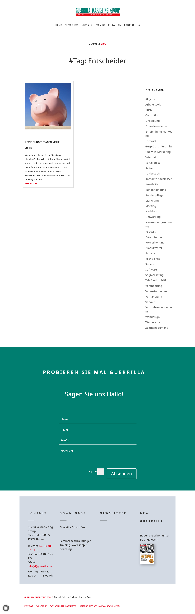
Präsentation (153, 237)
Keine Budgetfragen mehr (42, 142)
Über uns (87, 25)
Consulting (152, 115)
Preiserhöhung (155, 242)
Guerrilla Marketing (158, 152)
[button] (6, 608)
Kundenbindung (155, 190)
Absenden (121, 473)
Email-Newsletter (156, 126)
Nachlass (151, 211)
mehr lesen (31, 183)
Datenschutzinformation (63, 606)
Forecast (150, 141)
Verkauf (29, 148)
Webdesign (152, 317)
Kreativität (152, 184)
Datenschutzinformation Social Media (99, 606)
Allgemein (151, 99)
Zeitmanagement (156, 328)
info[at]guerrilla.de (40, 566)
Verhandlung (153, 296)
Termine (100, 25)
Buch (148, 110)
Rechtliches (152, 259)
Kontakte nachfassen (158, 179)
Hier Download (77, 534)
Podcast (150, 231)
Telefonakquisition (157, 280)
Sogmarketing (154, 275)
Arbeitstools (153, 104)
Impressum (41, 606)
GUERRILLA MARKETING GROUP (38, 597)
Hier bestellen (156, 574)
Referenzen (72, 25)
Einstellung (152, 121)
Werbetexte (152, 322)
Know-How (114, 25)
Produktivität (153, 248)
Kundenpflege (154, 195)
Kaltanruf (151, 168)
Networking (153, 217)
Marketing (152, 200)
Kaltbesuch (152, 173)
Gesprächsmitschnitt (158, 146)
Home (58, 25)
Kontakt (129, 25)
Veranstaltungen (156, 291)
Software (151, 269)
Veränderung (153, 286)
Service (150, 264)
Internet (150, 157)
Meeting (150, 206)
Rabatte (150, 253)
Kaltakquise (152, 162)
